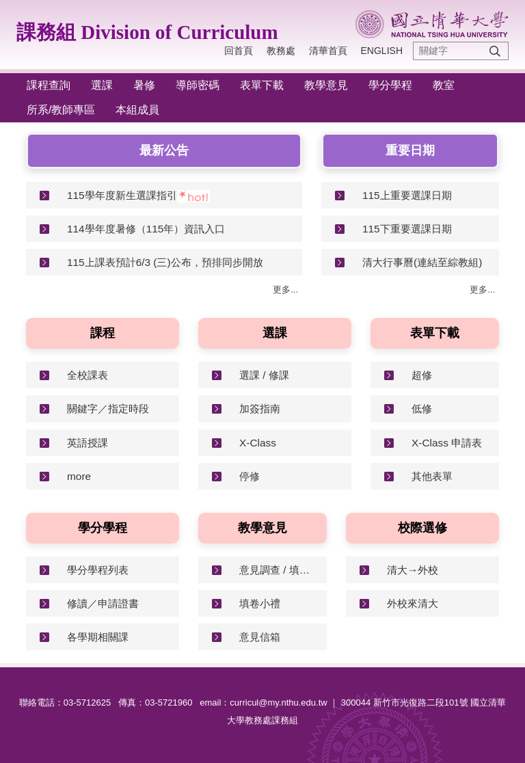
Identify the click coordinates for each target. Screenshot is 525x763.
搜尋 (495, 50)
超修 (422, 375)
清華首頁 (328, 50)
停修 (249, 476)
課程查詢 (48, 85)
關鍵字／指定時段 (108, 408)
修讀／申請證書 (103, 603)
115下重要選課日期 (407, 229)
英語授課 (87, 443)
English (382, 50)
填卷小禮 (259, 603)
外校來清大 (412, 603)
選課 (102, 85)
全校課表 (87, 375)
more (79, 476)
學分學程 (390, 85)
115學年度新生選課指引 (122, 195)
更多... (285, 289)
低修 (422, 408)
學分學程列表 (98, 570)
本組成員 (137, 110)
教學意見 (326, 85)
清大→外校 (412, 570)
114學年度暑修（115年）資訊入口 (146, 229)
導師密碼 (197, 85)
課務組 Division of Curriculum (147, 32)
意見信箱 (259, 637)
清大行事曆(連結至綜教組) (422, 262)
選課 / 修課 (264, 375)
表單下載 (262, 85)
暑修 (144, 85)
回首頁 (238, 50)
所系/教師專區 (61, 110)
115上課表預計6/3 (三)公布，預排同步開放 (165, 262)
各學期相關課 (98, 637)
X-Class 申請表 (447, 443)
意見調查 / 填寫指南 (278, 570)
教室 (444, 85)
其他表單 (432, 476)
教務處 (281, 50)
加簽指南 (259, 408)
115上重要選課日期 (407, 195)
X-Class (257, 443)
